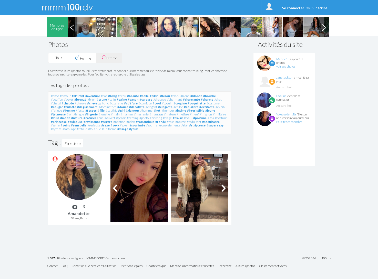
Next (324, 27)
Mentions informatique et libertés (192, 266)
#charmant (174, 99)
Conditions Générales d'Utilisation (94, 266)
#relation (119, 122)
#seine (55, 125)
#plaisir (178, 118)
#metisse (183, 114)
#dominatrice (107, 107)
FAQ (65, 266)
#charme (207, 99)
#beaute (133, 96)
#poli (211, 118)
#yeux (133, 129)
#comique (145, 103)
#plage (167, 118)
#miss (55, 118)
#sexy (115, 125)
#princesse (59, 122)
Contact (52, 266)
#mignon (206, 114)
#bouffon (57, 99)
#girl (121, 110)
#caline (122, 99)
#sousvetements (169, 125)
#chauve (80, 103)
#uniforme (109, 129)
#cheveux (94, 103)
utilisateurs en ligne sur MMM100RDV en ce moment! (87, 258)
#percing (132, 118)
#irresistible (195, 110)
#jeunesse (58, 114)
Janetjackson (284, 77)
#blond (184, 96)
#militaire (219, 114)
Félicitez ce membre (289, 122)
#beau (122, 96)
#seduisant (194, 122)
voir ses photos (285, 66)
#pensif (121, 118)
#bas (104, 96)
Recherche (225, 266)
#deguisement (87, 107)
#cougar (57, 107)
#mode (65, 118)
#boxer (68, 99)
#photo (144, 118)
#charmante (191, 99)
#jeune (210, 110)
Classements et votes (273, 266)
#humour (167, 110)
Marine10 (283, 59)
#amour (65, 96)
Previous (72, 27)
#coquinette (197, 103)
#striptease (197, 125)
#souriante (137, 125)
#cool (157, 103)
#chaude (68, 103)
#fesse (80, 110)
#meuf (194, 114)
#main (115, 114)
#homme (146, 110)
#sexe (105, 125)
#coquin (167, 103)
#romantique (145, 122)
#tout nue (94, 129)
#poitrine (200, 118)
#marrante (141, 114)
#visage (122, 129)
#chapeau (159, 99)
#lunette (104, 114)
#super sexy (215, 125)
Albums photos (245, 266)
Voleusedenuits (286, 114)
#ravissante (92, 122)
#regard (106, 122)
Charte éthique (156, 266)
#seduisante (211, 122)
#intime (180, 110)
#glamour (132, 110)
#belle (144, 96)
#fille (101, 110)
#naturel (90, 118)
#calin (112, 99)
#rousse (180, 122)
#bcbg (112, 96)
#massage (156, 114)
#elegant (151, 107)
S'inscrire (319, 8)
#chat (218, 99)
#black (175, 96)
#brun (91, 99)
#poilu (188, 118)
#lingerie (91, 114)
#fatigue (56, 110)
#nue (100, 118)
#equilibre (191, 107)
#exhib (220, 107)
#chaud (56, 103)
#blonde (196, 96)
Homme (83, 57)
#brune (102, 99)
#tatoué (82, 129)
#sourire (151, 125)
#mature (170, 114)
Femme (109, 57)
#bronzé (80, 99)
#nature (77, 118)
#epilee (178, 107)
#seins (65, 125)
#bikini (154, 96)
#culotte (70, 107)
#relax (130, 122)
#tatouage (69, 129)
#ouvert (110, 118)
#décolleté (137, 107)
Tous (59, 58)
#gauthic (111, 110)
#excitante (206, 107)
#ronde (160, 122)
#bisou (165, 96)
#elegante (165, 107)
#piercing (156, 118)
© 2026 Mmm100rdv (316, 258)
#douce (122, 107)
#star (184, 125)
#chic (105, 103)
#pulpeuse (75, 122)
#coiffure (131, 103)
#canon (133, 99)
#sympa (56, 129)
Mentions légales (131, 266)
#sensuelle (78, 125)
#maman (127, 114)
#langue (78, 114)
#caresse (145, 99)
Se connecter (293, 8)
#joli (69, 114)
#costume (213, 103)
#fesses (91, 110)
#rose (170, 122)
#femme (69, 110)
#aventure (92, 96)
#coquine (180, 103)
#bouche (209, 96)
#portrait (221, 118)
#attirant (78, 96)
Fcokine (281, 96)
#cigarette (116, 103)
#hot (157, 110)
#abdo (55, 96)
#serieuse (93, 125)
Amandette (78, 213)
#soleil (124, 125)
